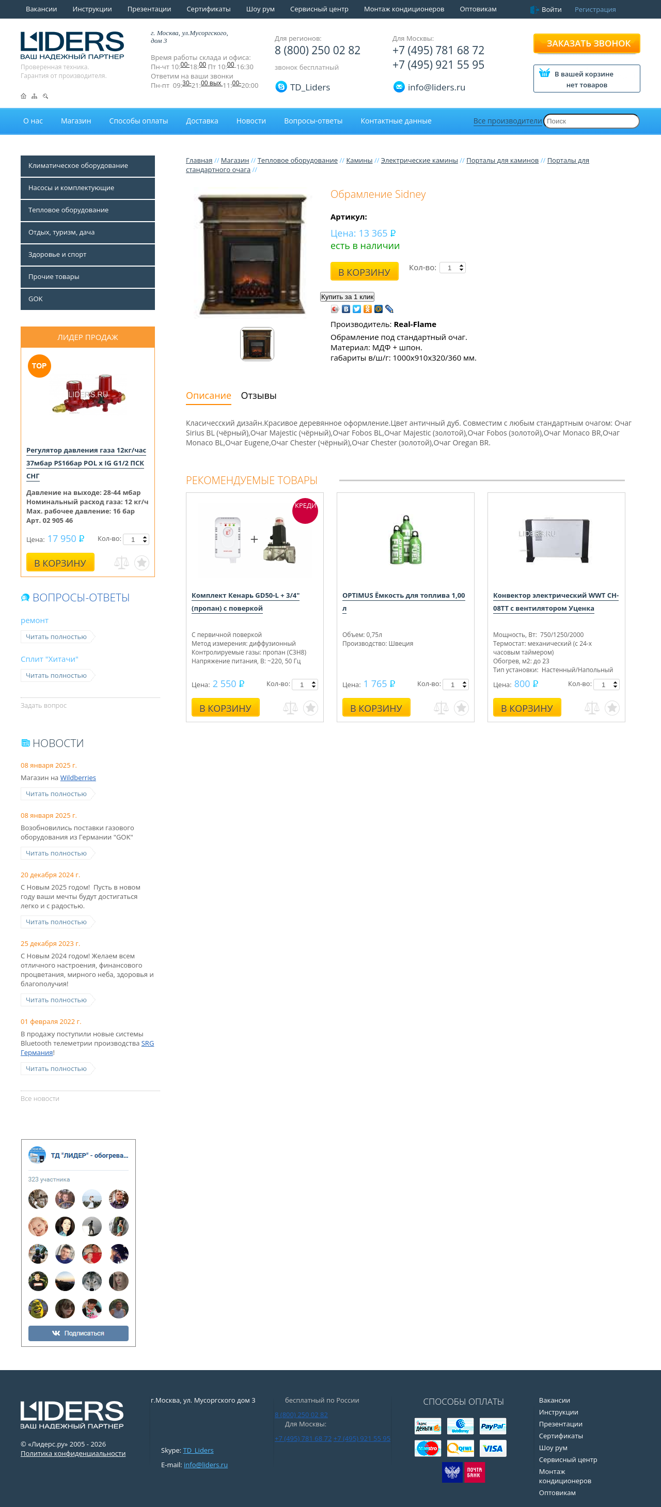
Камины (359, 160)
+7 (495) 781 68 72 (438, 50)
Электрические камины (419, 160)
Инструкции (92, 8)
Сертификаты (208, 8)
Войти (552, 9)
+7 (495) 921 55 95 (438, 64)
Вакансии (41, 8)
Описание (208, 395)
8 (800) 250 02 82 (317, 50)
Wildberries (78, 777)
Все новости (40, 1098)
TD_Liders (310, 87)
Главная (199, 160)
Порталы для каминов (502, 160)
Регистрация (595, 9)
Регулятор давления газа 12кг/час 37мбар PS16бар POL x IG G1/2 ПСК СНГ (86, 462)
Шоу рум (260, 8)
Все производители (508, 121)
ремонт (35, 620)
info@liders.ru (206, 1464)
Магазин (235, 160)
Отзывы (259, 395)
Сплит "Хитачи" (49, 659)
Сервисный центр (319, 8)
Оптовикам (478, 8)
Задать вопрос (44, 705)
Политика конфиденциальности (73, 1453)
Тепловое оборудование (298, 160)
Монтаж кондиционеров (404, 8)
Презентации (149, 8)
